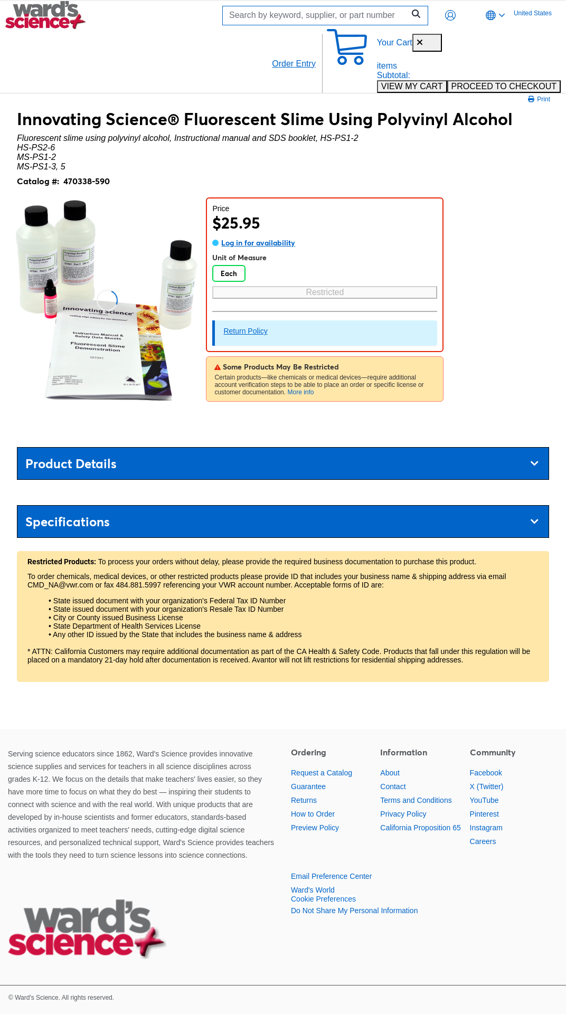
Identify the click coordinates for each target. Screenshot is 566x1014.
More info (300, 392)
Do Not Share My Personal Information (354, 910)
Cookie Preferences (323, 899)
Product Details (281, 463)
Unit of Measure (239, 257)
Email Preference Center (331, 876)
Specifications (281, 521)
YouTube (484, 800)
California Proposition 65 (420, 827)
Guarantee (308, 786)
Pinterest (484, 814)
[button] (450, 15)
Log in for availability (258, 243)
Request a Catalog (321, 773)
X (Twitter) (487, 786)
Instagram (486, 827)
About (390, 773)
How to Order (313, 814)
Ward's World (313, 890)
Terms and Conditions (415, 800)
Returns (304, 800)
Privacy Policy (403, 814)
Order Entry (294, 63)
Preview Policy (315, 827)
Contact (392, 786)
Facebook (486, 773)
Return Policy (245, 331)
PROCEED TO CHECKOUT (503, 86)
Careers (483, 841)
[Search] (316, 15)
